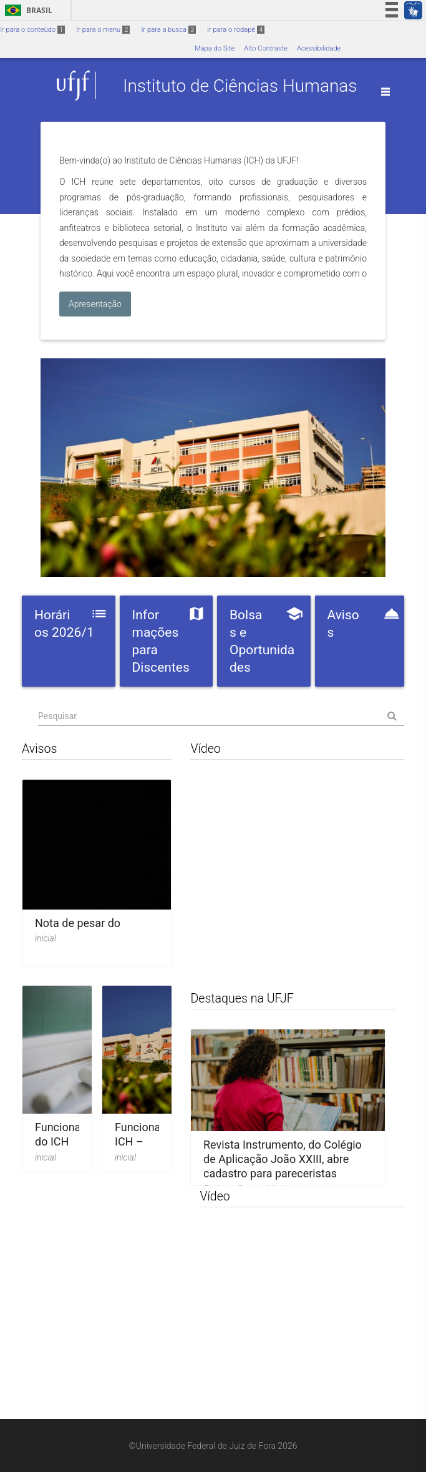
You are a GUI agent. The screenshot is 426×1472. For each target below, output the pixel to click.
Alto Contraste (266, 48)
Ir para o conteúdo (32, 30)
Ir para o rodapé (235, 30)
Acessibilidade (319, 48)
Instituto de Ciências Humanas (240, 85)
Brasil (26, 10)
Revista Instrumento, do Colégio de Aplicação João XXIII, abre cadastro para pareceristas (282, 1159)
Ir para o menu (103, 30)
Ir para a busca (168, 30)
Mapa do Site (215, 48)
